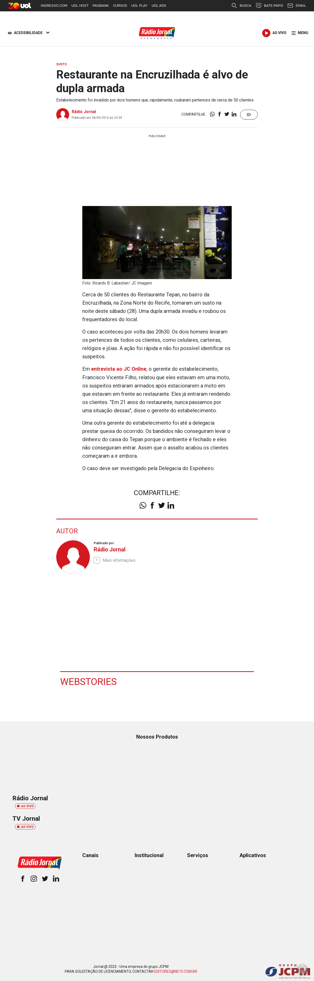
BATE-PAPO (269, 6)
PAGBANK (101, 5)
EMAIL (296, 6)
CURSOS (120, 5)
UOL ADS (159, 5)
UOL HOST (79, 5)
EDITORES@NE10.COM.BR (175, 971)
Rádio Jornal (84, 111)
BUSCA (241, 6)
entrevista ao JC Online (118, 369)
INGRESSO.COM (54, 5)
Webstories (89, 681)
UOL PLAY (139, 5)
